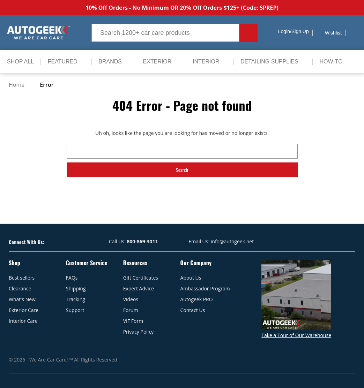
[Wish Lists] (329, 33)
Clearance (20, 288)
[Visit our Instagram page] (74, 241)
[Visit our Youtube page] (62, 241)
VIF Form (133, 321)
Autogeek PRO (196, 299)
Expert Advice (138, 288)
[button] (271, 31)
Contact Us (192, 310)
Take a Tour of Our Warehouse (296, 335)
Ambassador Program (205, 288)
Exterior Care (23, 310)
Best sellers (22, 277)
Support (75, 310)
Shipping (76, 288)
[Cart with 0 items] (353, 33)
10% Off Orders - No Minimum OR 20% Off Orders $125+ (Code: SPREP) (182, 8)
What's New (22, 299)
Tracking (75, 299)
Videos (130, 299)
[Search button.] (248, 33)
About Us (190, 277)
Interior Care (23, 321)
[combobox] (165, 33)
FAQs (72, 277)
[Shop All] (20, 61)
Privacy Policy (138, 331)
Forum (130, 310)
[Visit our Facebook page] (49, 241)
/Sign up (299, 31)
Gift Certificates (140, 277)
